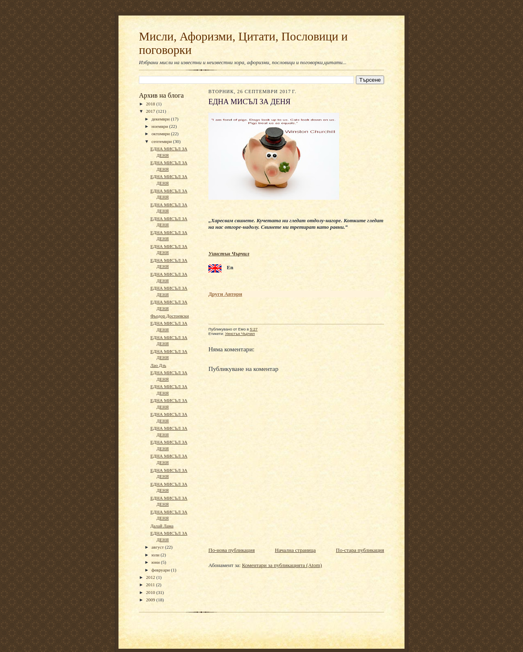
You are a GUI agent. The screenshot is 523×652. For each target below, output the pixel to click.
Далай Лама (161, 525)
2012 (151, 577)
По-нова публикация (231, 550)
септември (162, 141)
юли (156, 554)
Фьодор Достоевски (169, 315)
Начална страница (295, 550)
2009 (151, 599)
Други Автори (225, 294)
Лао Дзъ (158, 365)
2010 (151, 592)
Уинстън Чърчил (228, 253)
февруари (161, 569)
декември (161, 118)
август (158, 547)
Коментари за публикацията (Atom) (282, 565)
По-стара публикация (360, 550)
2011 (151, 584)
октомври (161, 133)
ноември (160, 126)
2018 (151, 103)
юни (156, 562)
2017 (151, 111)
